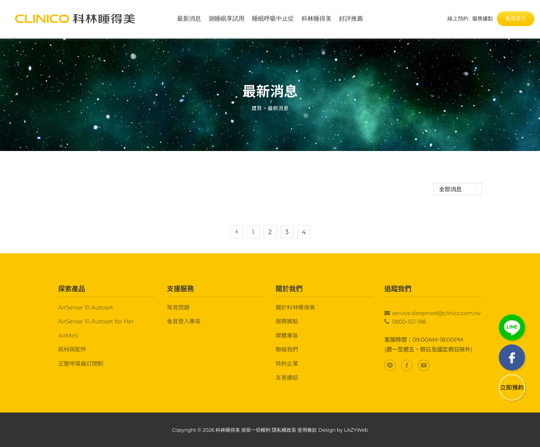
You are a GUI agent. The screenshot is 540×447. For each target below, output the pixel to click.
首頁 (256, 108)
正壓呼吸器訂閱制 (80, 363)
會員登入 (515, 18)
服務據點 (287, 321)
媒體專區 (287, 335)
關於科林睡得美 (295, 307)
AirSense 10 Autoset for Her (96, 321)
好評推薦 (351, 18)
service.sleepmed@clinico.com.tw (436, 313)
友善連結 (287, 377)
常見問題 (178, 307)
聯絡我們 (287, 349)
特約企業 (287, 363)
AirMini (68, 335)
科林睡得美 (317, 18)
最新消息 (189, 18)
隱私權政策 (284, 430)
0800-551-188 (409, 321)
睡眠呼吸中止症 (273, 18)
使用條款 (307, 430)
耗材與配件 (72, 349)
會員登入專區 (184, 321)
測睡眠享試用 (226, 18)
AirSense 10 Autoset (85, 307)
